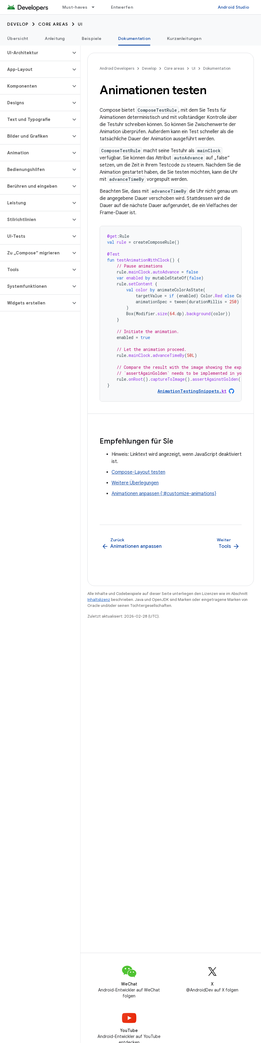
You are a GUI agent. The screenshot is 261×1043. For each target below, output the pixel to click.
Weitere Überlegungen (135, 483)
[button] (35, 52)
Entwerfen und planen (134, 7)
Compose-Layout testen (138, 472)
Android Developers (117, 68)
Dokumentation (217, 68)
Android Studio (233, 7)
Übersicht (17, 38)
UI (80, 24)
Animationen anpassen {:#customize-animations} (164, 494)
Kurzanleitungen (184, 38)
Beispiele (91, 38)
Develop (18, 24)
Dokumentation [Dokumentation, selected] (134, 38)
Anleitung (55, 38)
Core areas (53, 24)
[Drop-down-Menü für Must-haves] (96, 7)
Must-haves (75, 7)
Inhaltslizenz (98, 599)
